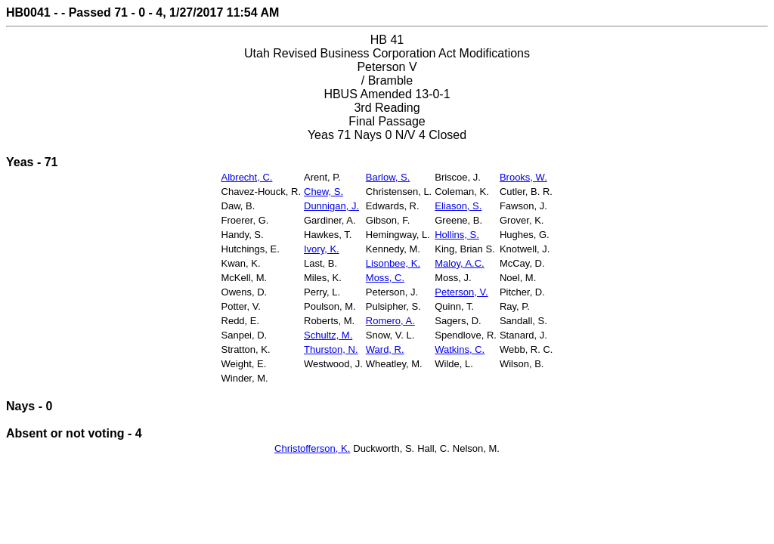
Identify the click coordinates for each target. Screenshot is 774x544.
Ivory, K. (321, 249)
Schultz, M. (328, 335)
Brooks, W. (523, 177)
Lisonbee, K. (393, 263)
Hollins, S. (457, 234)
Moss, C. (385, 277)
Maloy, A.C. (460, 263)
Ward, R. (385, 349)
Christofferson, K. (312, 448)
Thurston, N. (331, 349)
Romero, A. (390, 320)
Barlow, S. (388, 177)
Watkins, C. (460, 349)
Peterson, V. (461, 292)
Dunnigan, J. (331, 206)
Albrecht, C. (247, 177)
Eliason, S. (458, 206)
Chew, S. (323, 191)
